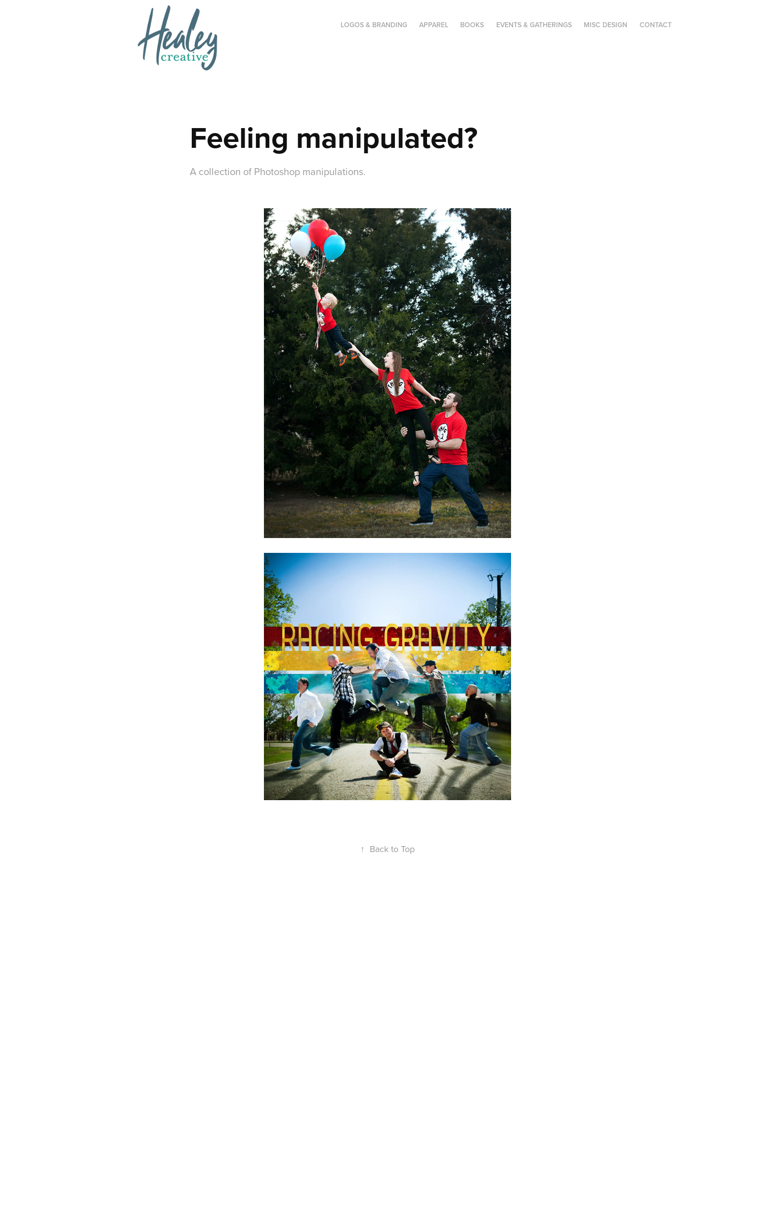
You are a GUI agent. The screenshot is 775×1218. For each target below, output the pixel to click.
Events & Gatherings (534, 25)
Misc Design (605, 25)
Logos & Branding (374, 25)
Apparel (433, 25)
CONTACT (656, 25)
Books (472, 25)
